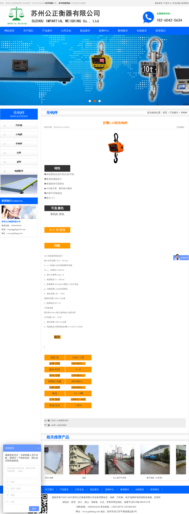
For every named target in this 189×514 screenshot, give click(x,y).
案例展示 (123, 30)
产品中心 (167, 3)
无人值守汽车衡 (122, 478)
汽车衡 (19, 125)
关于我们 (28, 30)
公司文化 (66, 30)
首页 (165, 112)
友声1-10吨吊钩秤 (59, 425)
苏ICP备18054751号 (140, 502)
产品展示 (47, 30)
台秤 (19, 153)
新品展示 (85, 30)
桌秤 (19, 162)
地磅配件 (18, 171)
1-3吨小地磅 (51, 478)
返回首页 (158, 3)
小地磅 (19, 134)
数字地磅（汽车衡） (157, 478)
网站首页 (9, 30)
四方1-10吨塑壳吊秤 (60, 420)
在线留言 (142, 30)
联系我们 (185, 3)
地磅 (87, 478)
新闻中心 (104, 30)
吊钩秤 (19, 143)
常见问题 (176, 3)
